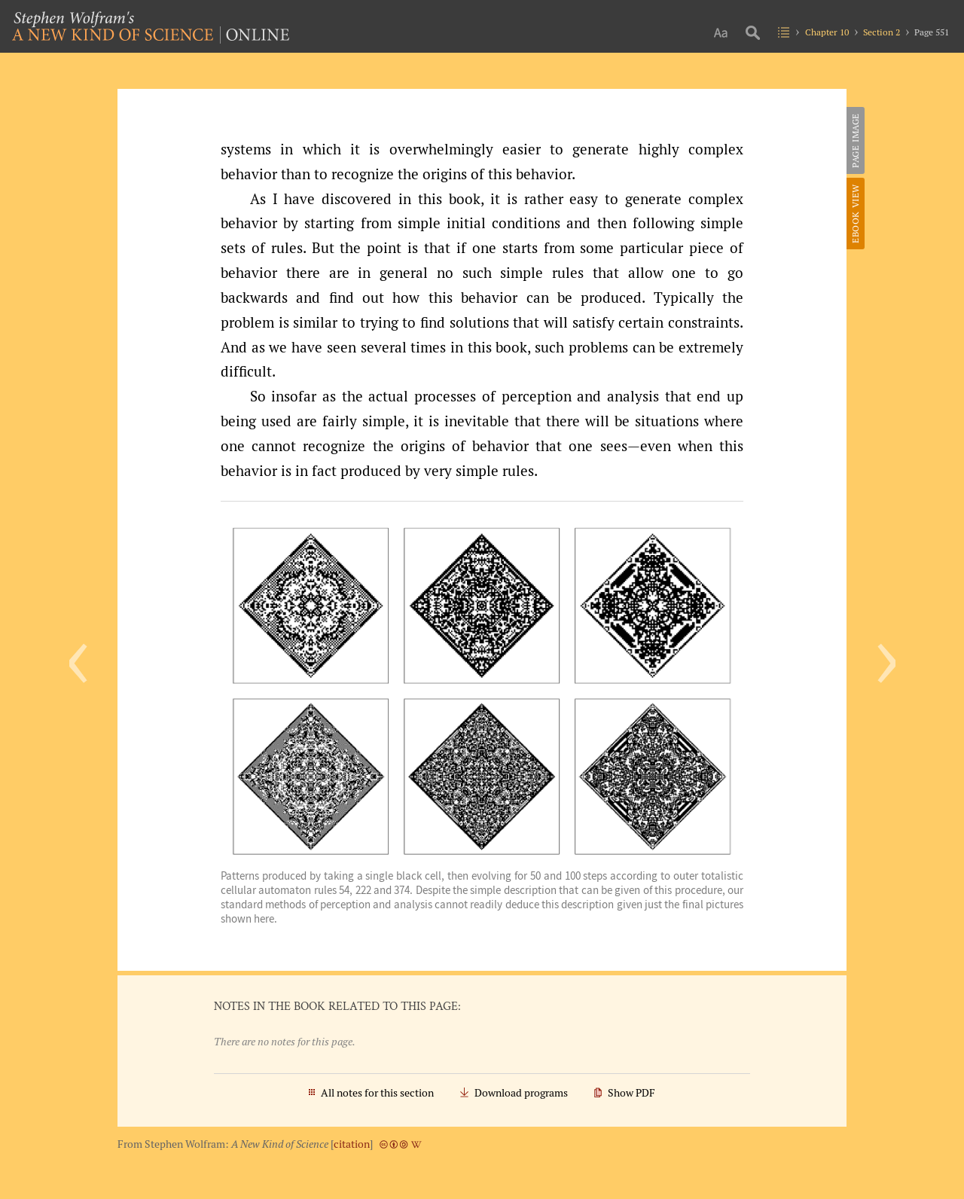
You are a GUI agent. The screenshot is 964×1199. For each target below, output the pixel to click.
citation (352, 1144)
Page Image (855, 140)
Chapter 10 (827, 32)
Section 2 (881, 32)
